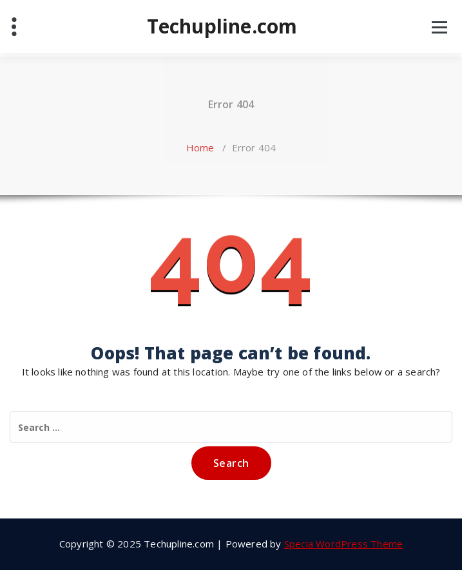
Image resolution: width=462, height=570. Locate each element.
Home (200, 147)
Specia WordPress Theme (343, 543)
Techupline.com (222, 26)
